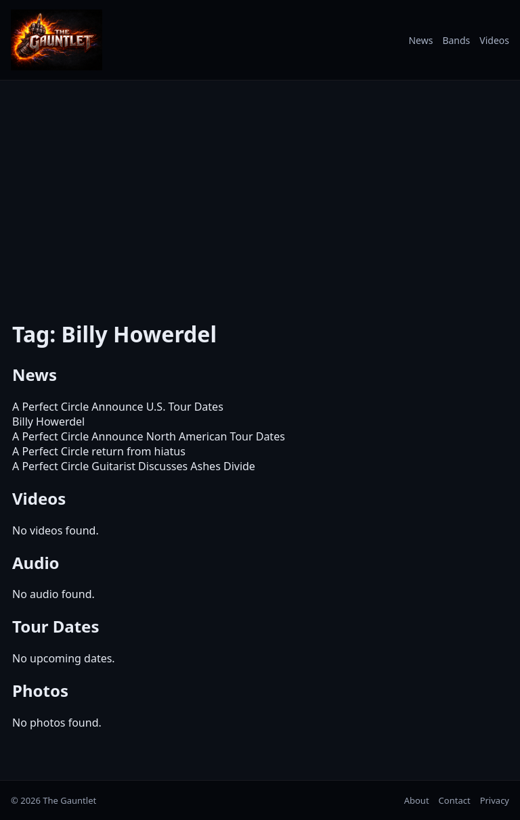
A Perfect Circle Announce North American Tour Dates (148, 436)
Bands (456, 40)
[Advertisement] (260, 191)
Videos (494, 40)
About (416, 800)
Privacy (494, 800)
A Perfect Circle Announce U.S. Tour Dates (117, 406)
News (420, 40)
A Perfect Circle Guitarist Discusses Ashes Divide (133, 466)
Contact (455, 800)
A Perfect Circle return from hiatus (99, 451)
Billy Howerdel (48, 421)
